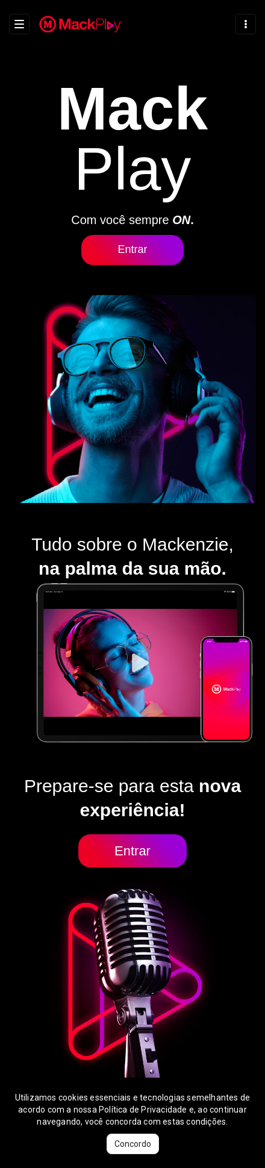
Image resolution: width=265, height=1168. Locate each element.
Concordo (132, 1144)
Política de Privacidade (143, 1109)
